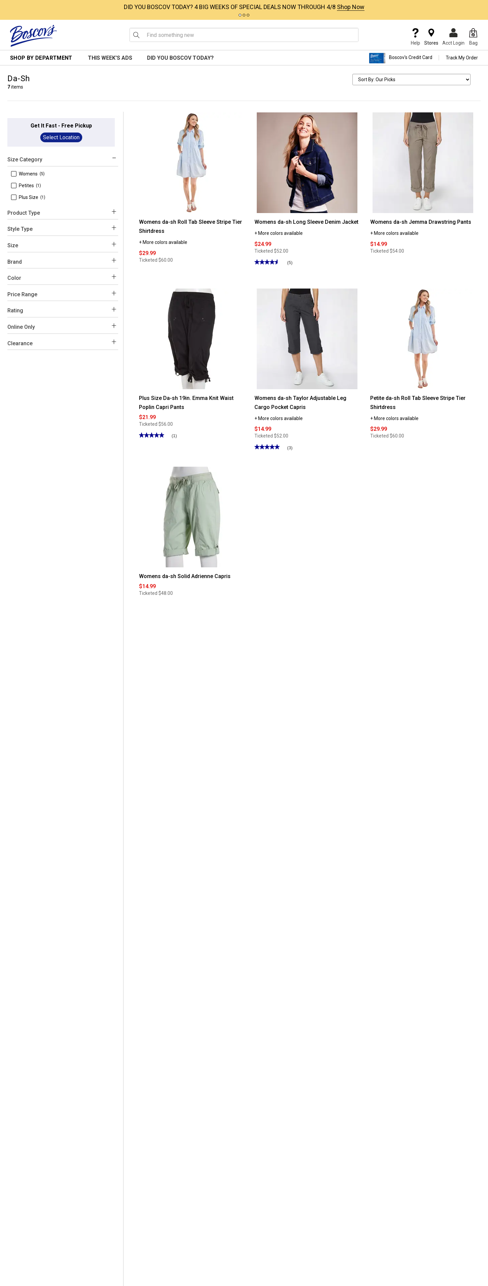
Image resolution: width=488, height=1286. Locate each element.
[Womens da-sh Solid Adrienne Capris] (192, 516)
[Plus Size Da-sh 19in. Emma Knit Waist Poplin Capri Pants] (192, 338)
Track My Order (462, 57)
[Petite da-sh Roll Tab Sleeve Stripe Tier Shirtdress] (423, 338)
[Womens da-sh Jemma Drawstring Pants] (423, 162)
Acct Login (453, 37)
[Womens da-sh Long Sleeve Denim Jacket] (307, 162)
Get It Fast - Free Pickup (61, 125)
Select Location (61, 137)
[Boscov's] (33, 35)
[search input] (244, 35)
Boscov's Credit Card (400, 58)
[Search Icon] (136, 35)
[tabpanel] (244, 5)
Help (415, 37)
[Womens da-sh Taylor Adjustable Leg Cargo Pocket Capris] (307, 338)
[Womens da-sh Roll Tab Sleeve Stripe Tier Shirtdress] (192, 162)
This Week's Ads (110, 58)
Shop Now (350, 6)
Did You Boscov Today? (180, 58)
